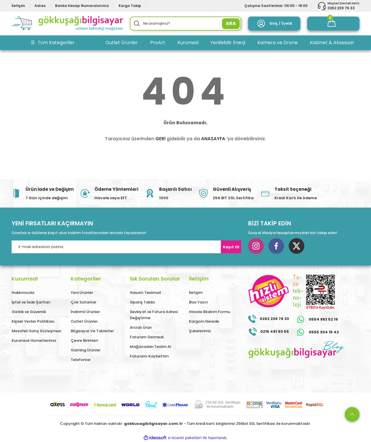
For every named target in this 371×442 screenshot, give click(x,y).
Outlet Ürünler (84, 321)
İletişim (196, 292)
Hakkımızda (23, 292)
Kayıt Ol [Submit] (231, 247)
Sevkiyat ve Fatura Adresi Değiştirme (154, 315)
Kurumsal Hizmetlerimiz (34, 340)
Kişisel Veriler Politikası (33, 321)
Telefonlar (81, 359)
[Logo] (67, 23)
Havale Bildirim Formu (209, 312)
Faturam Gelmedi (146, 337)
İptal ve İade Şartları (31, 302)
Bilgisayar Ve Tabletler (92, 331)
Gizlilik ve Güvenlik (29, 312)
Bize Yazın (198, 302)
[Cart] (333, 23)
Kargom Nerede (204, 321)
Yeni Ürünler (82, 292)
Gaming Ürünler (86, 350)
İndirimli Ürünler (85, 312)
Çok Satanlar (83, 302)
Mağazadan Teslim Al (150, 346)
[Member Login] (274, 23)
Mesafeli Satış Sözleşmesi (36, 331)
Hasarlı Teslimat (145, 292)
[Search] (185, 23)
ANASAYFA (213, 139)
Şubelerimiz (200, 331)
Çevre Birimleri (84, 340)
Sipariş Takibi (142, 302)
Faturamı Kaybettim (149, 356)
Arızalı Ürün (141, 327)
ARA (231, 23)
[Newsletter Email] (126, 246)
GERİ (160, 139)
